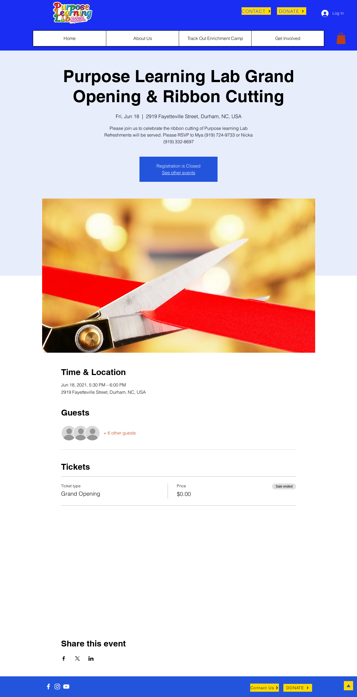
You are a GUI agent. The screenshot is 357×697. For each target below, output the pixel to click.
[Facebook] (48, 686)
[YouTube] (66, 686)
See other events (178, 172)
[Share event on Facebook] (63, 658)
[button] (341, 38)
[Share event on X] (77, 658)
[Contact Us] (264, 688)
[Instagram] (57, 686)
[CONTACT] (256, 11)
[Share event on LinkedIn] (91, 658)
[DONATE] (291, 11)
